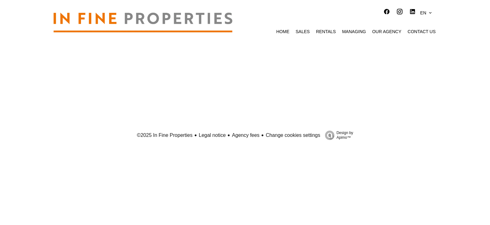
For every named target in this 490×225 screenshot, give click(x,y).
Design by (337, 135)
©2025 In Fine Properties (164, 135)
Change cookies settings (293, 135)
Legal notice (212, 135)
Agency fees (245, 135)
